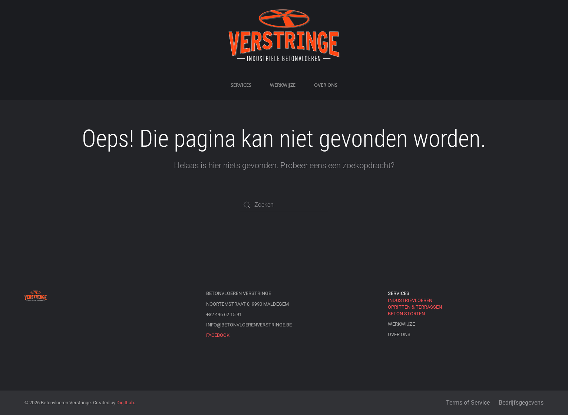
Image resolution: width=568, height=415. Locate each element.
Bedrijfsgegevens (521, 402)
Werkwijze (282, 85)
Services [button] (241, 85)
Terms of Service (468, 402)
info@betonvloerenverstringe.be (249, 325)
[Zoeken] (284, 204)
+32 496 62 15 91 (224, 314)
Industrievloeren (410, 300)
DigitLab (125, 402)
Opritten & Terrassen (415, 307)
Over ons (325, 85)
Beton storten (406, 313)
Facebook (217, 335)
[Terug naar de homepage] (284, 35)
